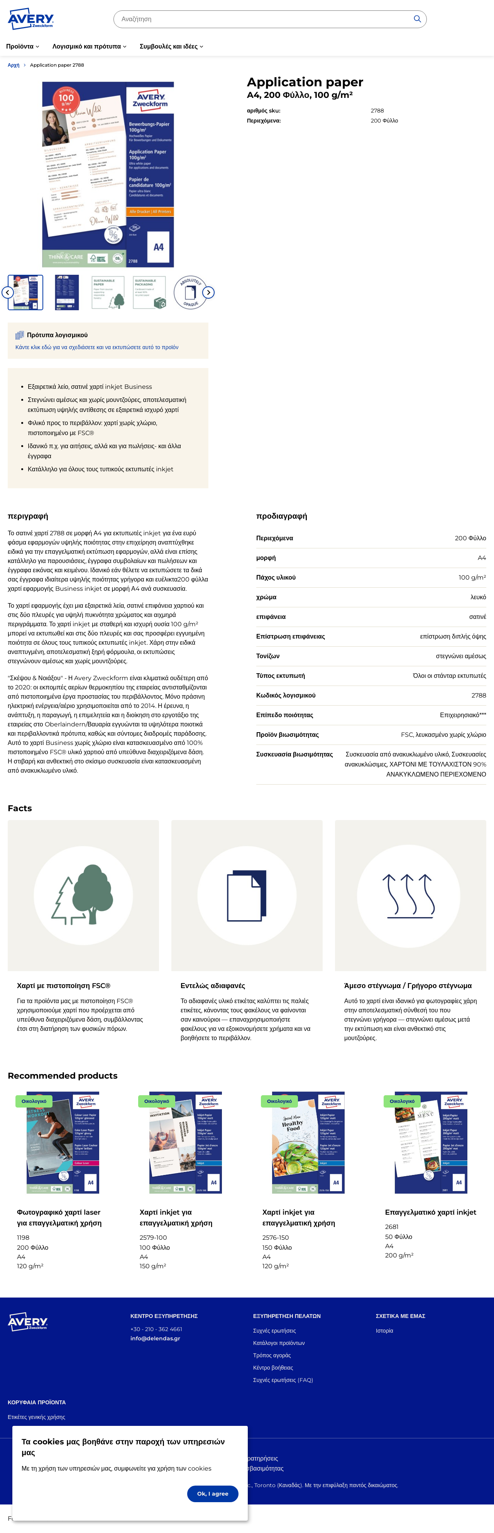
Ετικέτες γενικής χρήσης (36, 1417)
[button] (25, 292)
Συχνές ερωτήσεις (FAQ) (283, 1380)
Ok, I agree (212, 1493)
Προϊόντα (20, 46)
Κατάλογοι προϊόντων (279, 1343)
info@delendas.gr (155, 1338)
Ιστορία (384, 1330)
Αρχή (13, 65)
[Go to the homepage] (31, 20)
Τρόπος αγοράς (272, 1355)
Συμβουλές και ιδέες (169, 46)
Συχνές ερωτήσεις (274, 1330)
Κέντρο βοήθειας (273, 1367)
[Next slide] (208, 292)
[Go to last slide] (8, 292)
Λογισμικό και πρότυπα (86, 46)
